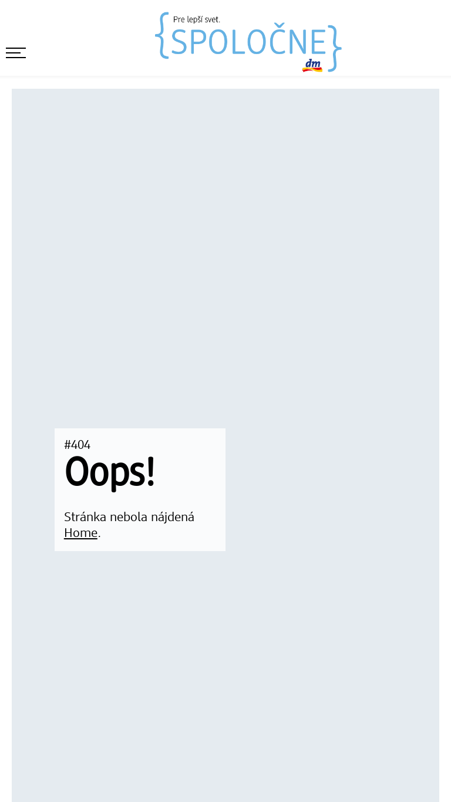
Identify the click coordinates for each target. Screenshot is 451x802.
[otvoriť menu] (16, 53)
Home (80, 533)
